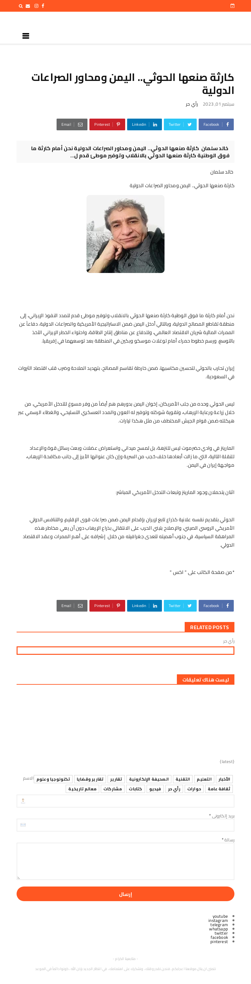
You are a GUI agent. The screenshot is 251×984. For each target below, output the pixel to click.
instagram (218, 920)
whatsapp (218, 929)
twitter (221, 933)
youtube (220, 916)
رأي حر (192, 104)
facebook (219, 937)
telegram (219, 924)
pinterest (219, 941)
